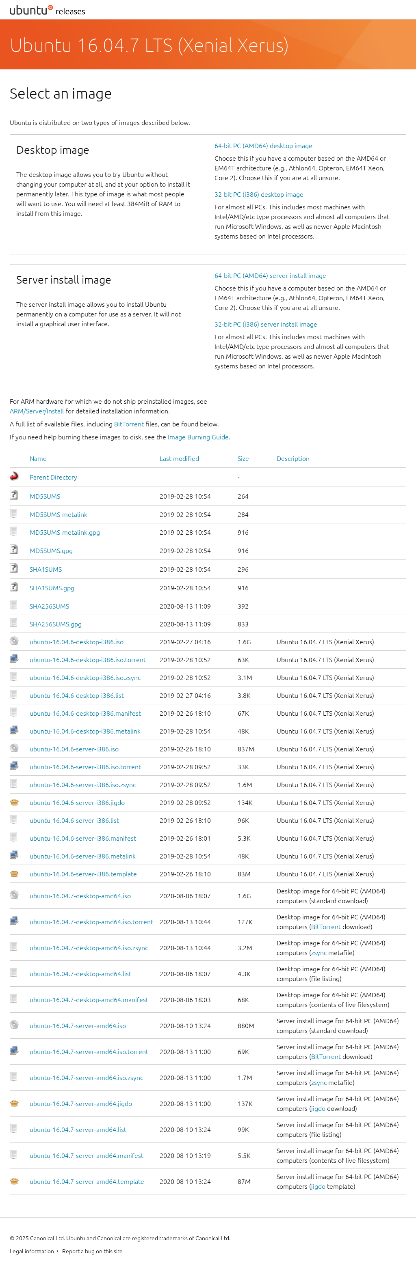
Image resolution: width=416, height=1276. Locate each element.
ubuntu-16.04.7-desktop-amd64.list (80, 973)
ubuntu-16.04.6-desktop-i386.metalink (85, 731)
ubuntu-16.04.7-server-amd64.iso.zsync (86, 1077)
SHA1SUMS (46, 569)
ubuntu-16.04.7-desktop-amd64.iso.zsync (89, 947)
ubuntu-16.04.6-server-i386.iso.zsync (83, 784)
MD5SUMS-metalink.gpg (65, 532)
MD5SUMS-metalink (58, 514)
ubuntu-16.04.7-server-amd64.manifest (86, 1155)
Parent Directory (53, 477)
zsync (319, 952)
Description (293, 458)
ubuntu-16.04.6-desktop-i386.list (77, 695)
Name (38, 458)
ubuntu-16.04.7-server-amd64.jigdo (81, 1103)
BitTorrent (129, 424)
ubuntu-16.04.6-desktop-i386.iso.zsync (85, 677)
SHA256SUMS (49, 606)
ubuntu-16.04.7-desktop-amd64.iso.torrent (91, 921)
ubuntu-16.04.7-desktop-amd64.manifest (89, 999)
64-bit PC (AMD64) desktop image (263, 145)
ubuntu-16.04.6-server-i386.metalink (83, 856)
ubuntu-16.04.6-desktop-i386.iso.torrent (88, 659)
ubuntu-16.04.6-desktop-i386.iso (77, 642)
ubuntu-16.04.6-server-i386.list (74, 820)
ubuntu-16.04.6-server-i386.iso (74, 749)
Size (243, 458)
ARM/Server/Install (37, 411)
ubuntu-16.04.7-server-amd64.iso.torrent (89, 1051)
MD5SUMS (45, 496)
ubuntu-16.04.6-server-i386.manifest (83, 838)
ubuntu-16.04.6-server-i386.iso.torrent (85, 766)
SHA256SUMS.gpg (56, 624)
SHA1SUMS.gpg (52, 588)
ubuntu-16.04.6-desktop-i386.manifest (85, 713)
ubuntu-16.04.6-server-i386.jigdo (77, 802)
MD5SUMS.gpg (51, 550)
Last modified (179, 458)
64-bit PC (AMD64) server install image (270, 275)
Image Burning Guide (198, 437)
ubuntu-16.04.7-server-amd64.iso (78, 1025)
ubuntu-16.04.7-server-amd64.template (87, 1181)
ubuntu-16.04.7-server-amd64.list (78, 1129)
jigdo (318, 1108)
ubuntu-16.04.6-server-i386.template (83, 874)
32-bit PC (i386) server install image (265, 324)
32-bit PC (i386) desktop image (258, 194)
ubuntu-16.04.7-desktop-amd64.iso (80, 895)
